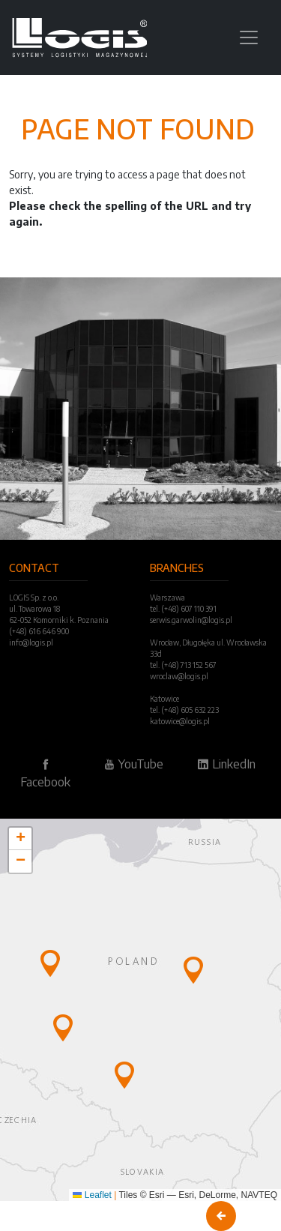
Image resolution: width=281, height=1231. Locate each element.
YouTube (133, 763)
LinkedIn (226, 763)
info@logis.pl (31, 642)
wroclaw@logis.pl (179, 676)
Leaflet (92, 1195)
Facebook (45, 773)
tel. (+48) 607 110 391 (183, 608)
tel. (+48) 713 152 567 (183, 664)
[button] (50, 963)
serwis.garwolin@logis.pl (191, 620)
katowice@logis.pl (180, 721)
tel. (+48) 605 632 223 (184, 709)
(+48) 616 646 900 (39, 631)
